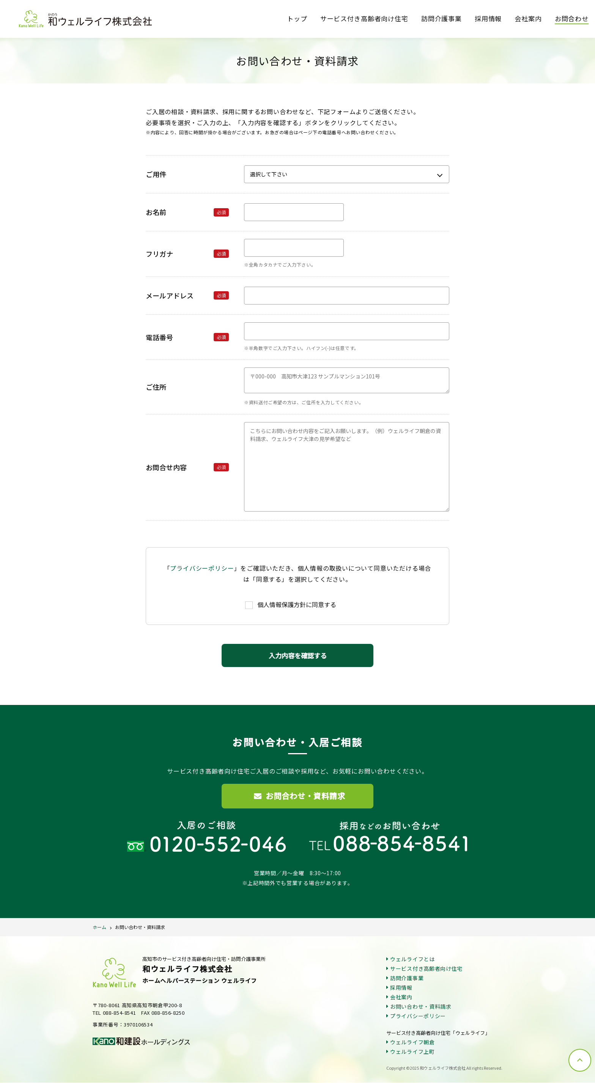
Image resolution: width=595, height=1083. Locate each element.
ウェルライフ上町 (412, 1052)
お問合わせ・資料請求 (299, 796)
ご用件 (156, 174)
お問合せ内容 (187, 467)
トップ (297, 18)
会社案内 (528, 18)
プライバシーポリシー (202, 568)
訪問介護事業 (441, 18)
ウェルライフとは (412, 959)
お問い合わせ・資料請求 (140, 927)
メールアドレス (187, 295)
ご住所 (156, 387)
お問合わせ (572, 18)
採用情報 (488, 18)
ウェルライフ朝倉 (412, 1042)
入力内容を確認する (297, 656)
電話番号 (187, 337)
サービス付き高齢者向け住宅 (364, 18)
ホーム (99, 927)
